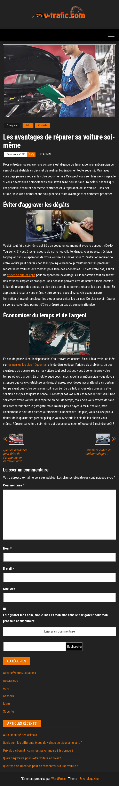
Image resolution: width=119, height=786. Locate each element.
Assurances (10, 681)
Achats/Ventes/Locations (19, 673)
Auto (28, 125)
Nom (7, 548)
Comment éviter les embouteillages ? (98, 452)
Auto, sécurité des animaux (20, 735)
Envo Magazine (89, 779)
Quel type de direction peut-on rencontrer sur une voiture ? (40, 766)
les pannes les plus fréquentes (27, 365)
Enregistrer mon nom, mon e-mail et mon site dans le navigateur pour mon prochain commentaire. (55, 618)
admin (47, 154)
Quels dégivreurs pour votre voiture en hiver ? (32, 758)
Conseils (42, 125)
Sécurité (8, 711)
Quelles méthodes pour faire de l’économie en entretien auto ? (15, 455)
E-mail (8, 569)
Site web (9, 589)
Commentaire (13, 485)
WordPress (58, 779)
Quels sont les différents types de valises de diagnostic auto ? (42, 743)
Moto (6, 704)
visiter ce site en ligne (21, 275)
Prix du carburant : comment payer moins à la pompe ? (38, 750)
